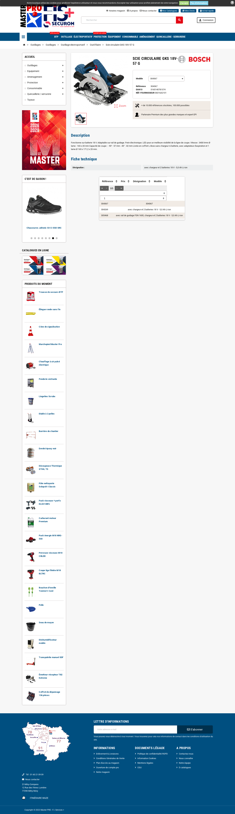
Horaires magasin (115, 10)
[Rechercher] (132, 20)
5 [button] (46, 238)
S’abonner (195, 729)
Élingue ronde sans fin (49, 309)
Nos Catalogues (168, 10)
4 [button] (42, 238)
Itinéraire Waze (39, 798)
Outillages (32, 65)
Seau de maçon (46, 622)
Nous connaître (186, 758)
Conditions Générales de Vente (110, 758)
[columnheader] (92, 181)
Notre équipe (185, 763)
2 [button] (35, 238)
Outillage (66, 36)
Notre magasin (103, 772)
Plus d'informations (198, 3)
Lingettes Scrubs (47, 396)
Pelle (41, 605)
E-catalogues (185, 767)
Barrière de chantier (48, 431)
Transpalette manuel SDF (51, 657)
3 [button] (39, 238)
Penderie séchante (48, 379)
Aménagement (147, 36)
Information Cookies (146, 758)
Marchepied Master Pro (50, 344)
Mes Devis (188, 10)
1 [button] (31, 238)
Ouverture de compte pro (107, 767)
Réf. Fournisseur (145, 93)
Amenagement (34, 77)
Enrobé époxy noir (47, 448)
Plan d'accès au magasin (107, 763)
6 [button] (49, 238)
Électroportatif (83, 36)
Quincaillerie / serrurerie (39, 94)
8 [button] (57, 238)
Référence (141, 86)
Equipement (33, 71)
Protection (100, 35)
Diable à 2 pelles (47, 413)
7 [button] (53, 238)
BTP (56, 35)
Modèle (139, 78)
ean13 (139, 89)
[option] (44, 209)
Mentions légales (145, 763)
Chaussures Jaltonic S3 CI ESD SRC (44, 228)
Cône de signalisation (49, 327)
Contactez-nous (186, 754)
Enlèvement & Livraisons (107, 754)
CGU (139, 767)
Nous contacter (148, 10)
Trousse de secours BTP (51, 292)
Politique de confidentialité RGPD (152, 754)
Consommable (130, 36)
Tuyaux (31, 99)
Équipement (114, 36)
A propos (132, 10)
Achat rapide (207, 10)
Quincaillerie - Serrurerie (170, 36)
